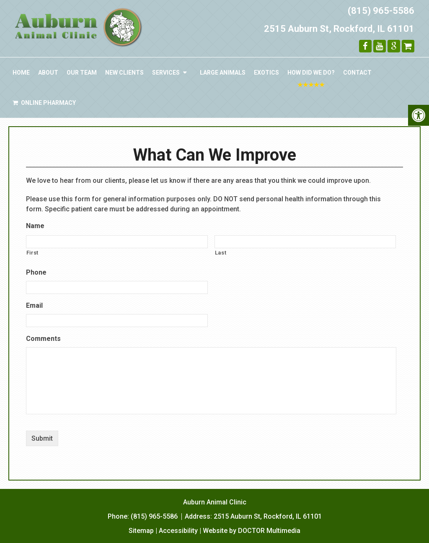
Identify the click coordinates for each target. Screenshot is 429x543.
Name (35, 226)
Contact (357, 72)
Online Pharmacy (44, 102)
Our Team (82, 72)
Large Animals (223, 72)
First (32, 252)
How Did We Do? (311, 72)
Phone (36, 272)
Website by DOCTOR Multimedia (251, 531)
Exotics (266, 72)
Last (221, 252)
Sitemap (141, 531)
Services (166, 72)
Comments (43, 339)
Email (34, 305)
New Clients (124, 72)
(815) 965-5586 (381, 10)
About (48, 72)
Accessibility (178, 531)
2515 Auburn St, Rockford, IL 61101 (339, 28)
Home (21, 72)
